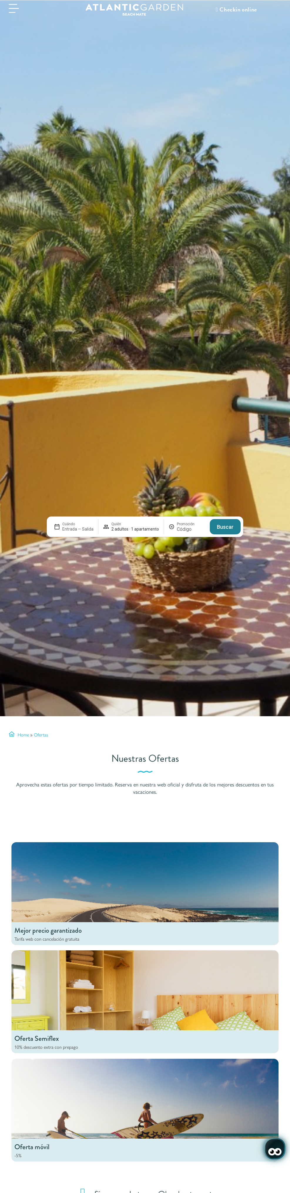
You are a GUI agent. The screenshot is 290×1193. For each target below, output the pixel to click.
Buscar (225, 527)
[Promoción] (191, 529)
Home (23, 734)
